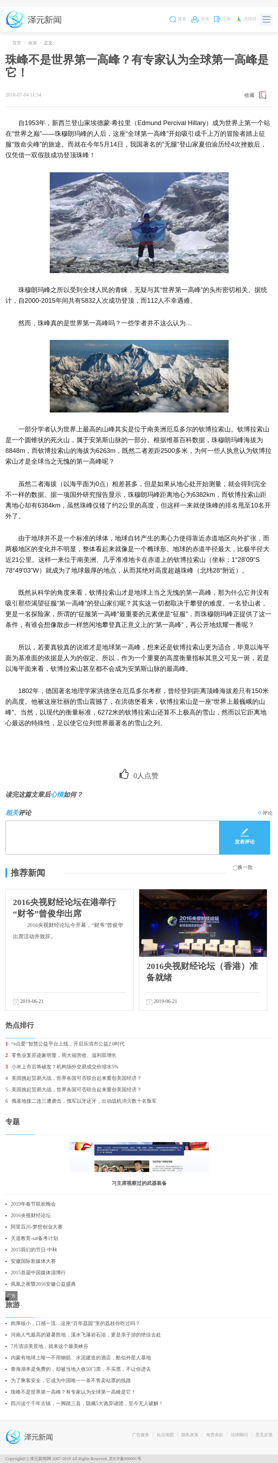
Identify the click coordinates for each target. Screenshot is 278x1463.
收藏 (249, 95)
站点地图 (165, 1434)
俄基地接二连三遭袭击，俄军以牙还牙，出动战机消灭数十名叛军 (81, 1101)
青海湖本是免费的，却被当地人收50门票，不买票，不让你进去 (81, 1369)
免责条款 (214, 1434)
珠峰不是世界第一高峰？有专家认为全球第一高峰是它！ (73, 1392)
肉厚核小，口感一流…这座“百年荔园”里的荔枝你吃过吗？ (75, 1323)
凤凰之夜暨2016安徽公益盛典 (43, 1284)
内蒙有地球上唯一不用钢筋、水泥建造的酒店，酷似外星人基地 (81, 1357)
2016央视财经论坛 (31, 1215)
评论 (265, 813)
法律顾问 (239, 1434)
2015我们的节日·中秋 (34, 1249)
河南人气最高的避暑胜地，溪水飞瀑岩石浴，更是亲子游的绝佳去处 (86, 1335)
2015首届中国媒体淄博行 (38, 1272)
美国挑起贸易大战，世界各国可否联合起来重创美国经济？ (73, 1078)
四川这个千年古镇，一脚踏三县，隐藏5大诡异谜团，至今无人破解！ (87, 1403)
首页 (17, 42)
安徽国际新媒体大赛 (33, 1261)
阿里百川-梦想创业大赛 (37, 1227)
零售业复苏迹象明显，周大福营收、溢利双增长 (61, 1055)
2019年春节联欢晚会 (33, 1204)
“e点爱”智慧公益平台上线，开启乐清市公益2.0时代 (65, 1044)
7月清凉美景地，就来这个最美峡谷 (49, 1346)
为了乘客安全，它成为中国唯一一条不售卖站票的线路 (71, 1380)
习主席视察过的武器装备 (139, 1183)
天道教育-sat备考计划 (34, 1238)
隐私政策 (190, 1434)
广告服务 (140, 1434)
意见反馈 (264, 1434)
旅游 (32, 42)
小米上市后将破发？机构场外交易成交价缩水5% (61, 1066)
